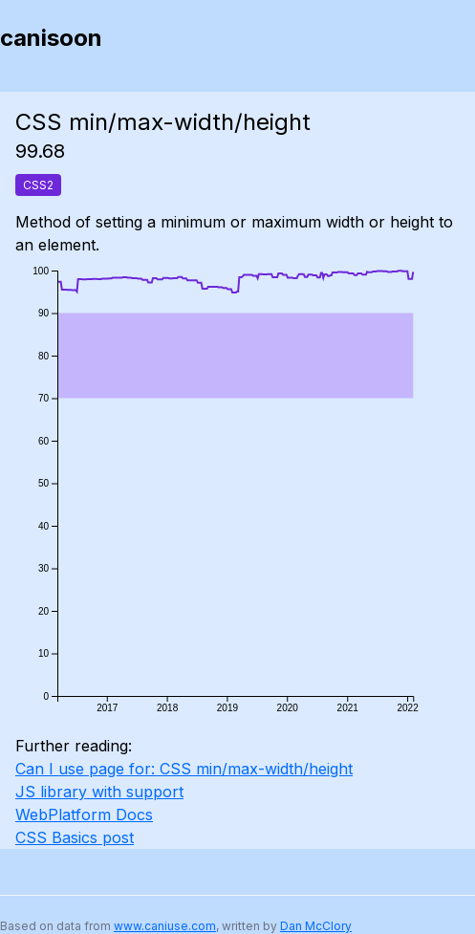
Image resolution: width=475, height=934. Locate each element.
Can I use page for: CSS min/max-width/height (184, 768)
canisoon (51, 38)
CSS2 (38, 185)
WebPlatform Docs (84, 814)
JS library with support (99, 791)
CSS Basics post (74, 837)
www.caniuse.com (165, 926)
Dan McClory (316, 926)
